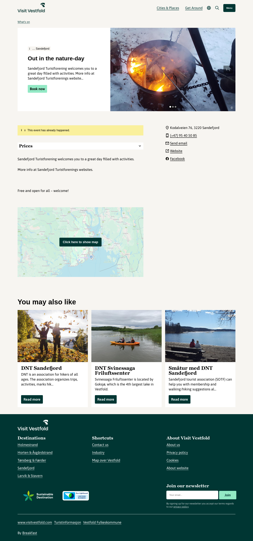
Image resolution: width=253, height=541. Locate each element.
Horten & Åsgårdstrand (35, 452)
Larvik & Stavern (30, 476)
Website (176, 151)
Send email (178, 143)
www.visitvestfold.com (35, 522)
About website (178, 468)
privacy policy (181, 506)
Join (228, 495)
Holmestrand (28, 445)
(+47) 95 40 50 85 (183, 135)
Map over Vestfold (106, 460)
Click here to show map (80, 242)
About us (173, 445)
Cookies (173, 460)
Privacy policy (177, 452)
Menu (229, 8)
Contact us (100, 445)
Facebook (177, 159)
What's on (24, 21)
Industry (98, 452)
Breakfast (29, 533)
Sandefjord (26, 468)
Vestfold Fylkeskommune (102, 522)
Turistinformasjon (67, 522)
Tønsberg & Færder (32, 460)
